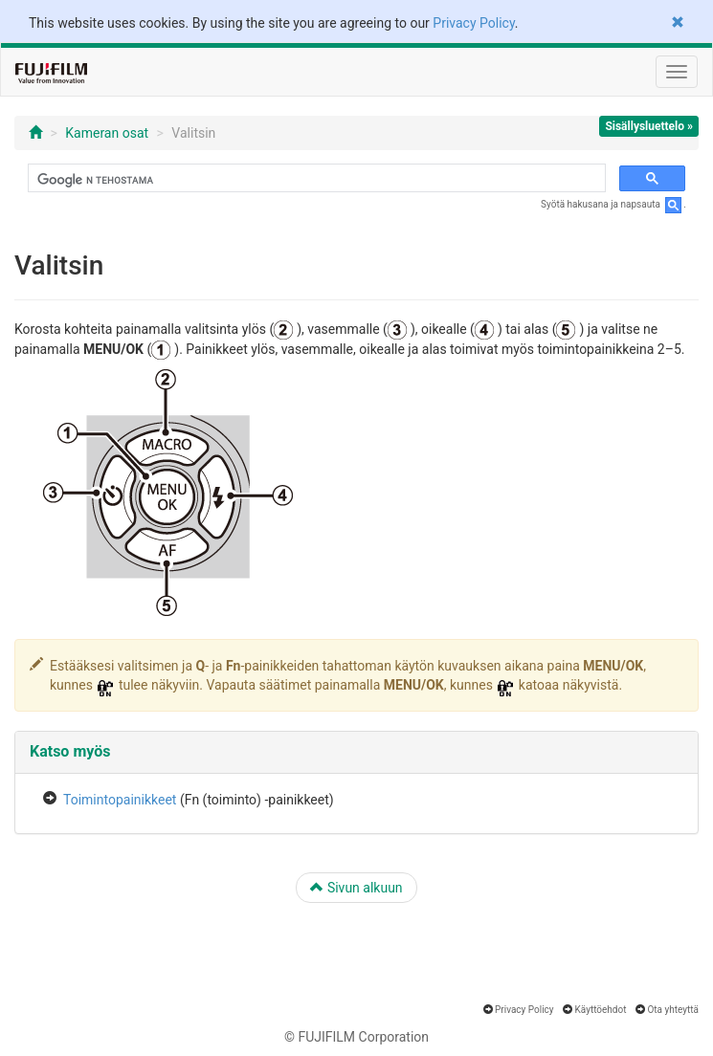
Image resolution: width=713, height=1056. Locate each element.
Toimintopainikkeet (119, 799)
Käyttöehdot (601, 1009)
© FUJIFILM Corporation (356, 1037)
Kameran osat (106, 133)
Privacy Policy (473, 23)
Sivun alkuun (356, 887)
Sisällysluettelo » (649, 126)
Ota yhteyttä (673, 1009)
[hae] (314, 180)
